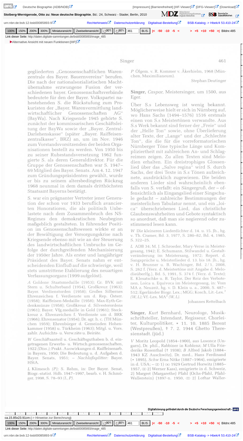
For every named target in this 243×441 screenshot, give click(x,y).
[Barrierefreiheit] (162, 7)
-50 (160, 31)
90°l (107, 31)
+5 (196, 31)
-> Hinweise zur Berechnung (51, 417)
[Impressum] (141, 7)
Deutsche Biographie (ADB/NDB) (46, 7)
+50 (211, 31)
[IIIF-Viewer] (182, 7)
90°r (120, 31)
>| (218, 31)
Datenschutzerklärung (129, 23)
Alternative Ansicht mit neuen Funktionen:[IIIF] (42, 42)
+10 (203, 31)
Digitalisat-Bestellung (162, 23)
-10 (167, 31)
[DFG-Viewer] (205, 7)
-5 (173, 31)
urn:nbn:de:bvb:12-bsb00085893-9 (28, 23)
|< (153, 31)
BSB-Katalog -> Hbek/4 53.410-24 (211, 23)
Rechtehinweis (97, 23)
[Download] (227, 7)
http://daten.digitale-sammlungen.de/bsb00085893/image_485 (67, 36)
